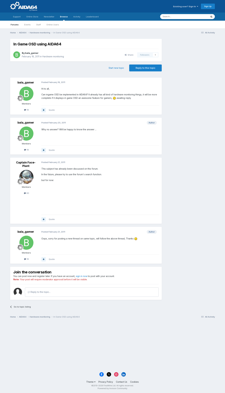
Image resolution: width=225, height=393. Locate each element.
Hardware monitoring (53, 56)
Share (129, 55)
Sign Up (208, 6)
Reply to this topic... (39, 292)
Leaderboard (92, 16)
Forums (15, 24)
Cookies (134, 381)
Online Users (52, 24)
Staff (38, 24)
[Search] (176, 16)
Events (27, 24)
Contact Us (121, 381)
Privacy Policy (105, 381)
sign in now (81, 276)
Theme (90, 381)
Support (17, 16)
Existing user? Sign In (185, 6)
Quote (52, 110)
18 (26, 110)
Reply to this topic (145, 68)
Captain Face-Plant (25, 164)
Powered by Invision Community (112, 388)
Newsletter (49, 16)
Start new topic (116, 68)
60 (26, 193)
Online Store (32, 16)
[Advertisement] (190, 60)
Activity (76, 16)
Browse (64, 18)
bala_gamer (31, 53)
